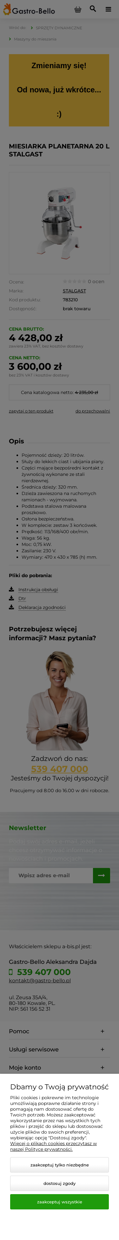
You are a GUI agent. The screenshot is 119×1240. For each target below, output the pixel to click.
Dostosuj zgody (59, 1183)
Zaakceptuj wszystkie (59, 1201)
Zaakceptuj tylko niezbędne (59, 1164)
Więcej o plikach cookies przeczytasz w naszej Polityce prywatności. (53, 1146)
